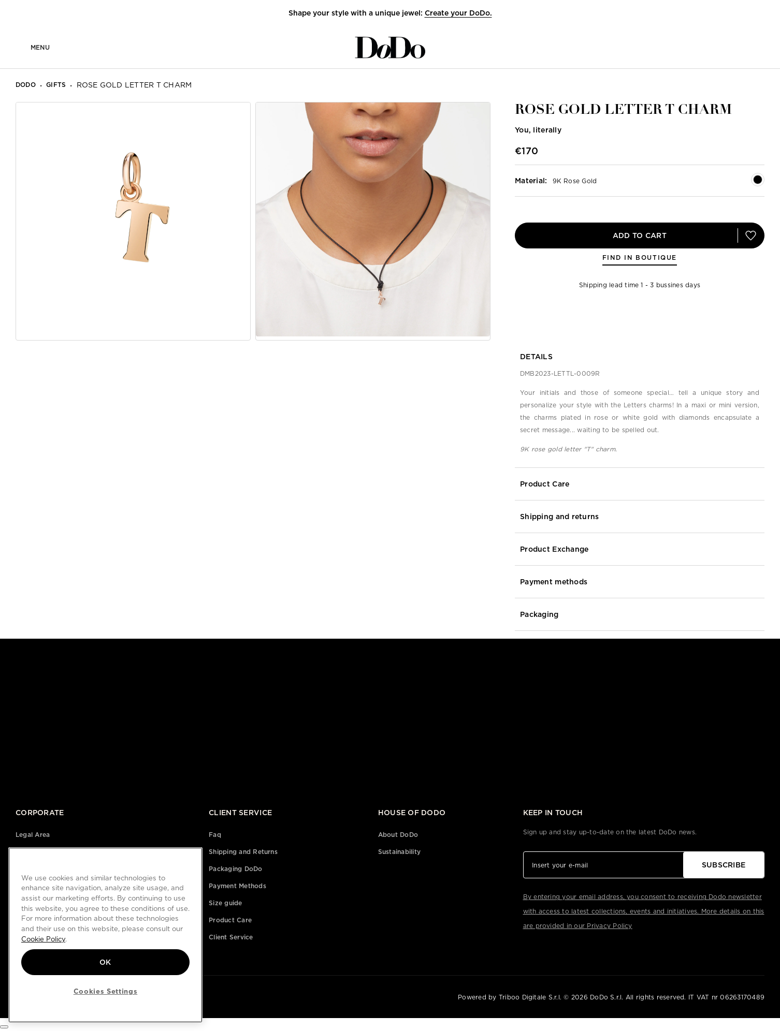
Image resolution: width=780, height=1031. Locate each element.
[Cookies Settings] (4, 1026)
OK (105, 962)
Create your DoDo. (458, 13)
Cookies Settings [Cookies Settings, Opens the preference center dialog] (106, 991)
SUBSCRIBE (724, 865)
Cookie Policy (43, 939)
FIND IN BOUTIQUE (639, 257)
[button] (751, 13)
